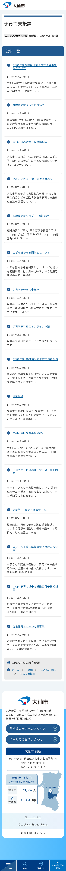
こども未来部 (48, 670)
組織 (30, 670)
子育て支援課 (27, 674)
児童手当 (18, 396)
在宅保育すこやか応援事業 (29, 626)
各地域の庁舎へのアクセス (28, 728)
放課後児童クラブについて (29, 105)
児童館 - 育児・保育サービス (31, 510)
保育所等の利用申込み (26, 289)
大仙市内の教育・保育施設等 (30, 142)
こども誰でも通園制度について (31, 252)
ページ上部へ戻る (57, 866)
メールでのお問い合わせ (26, 739)
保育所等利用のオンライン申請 (31, 326)
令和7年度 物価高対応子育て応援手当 (35, 359)
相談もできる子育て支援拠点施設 (33, 179)
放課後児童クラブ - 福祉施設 (31, 216)
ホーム (16, 670)
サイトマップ (33, 817)
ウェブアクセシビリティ (33, 824)
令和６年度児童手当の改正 (29, 433)
